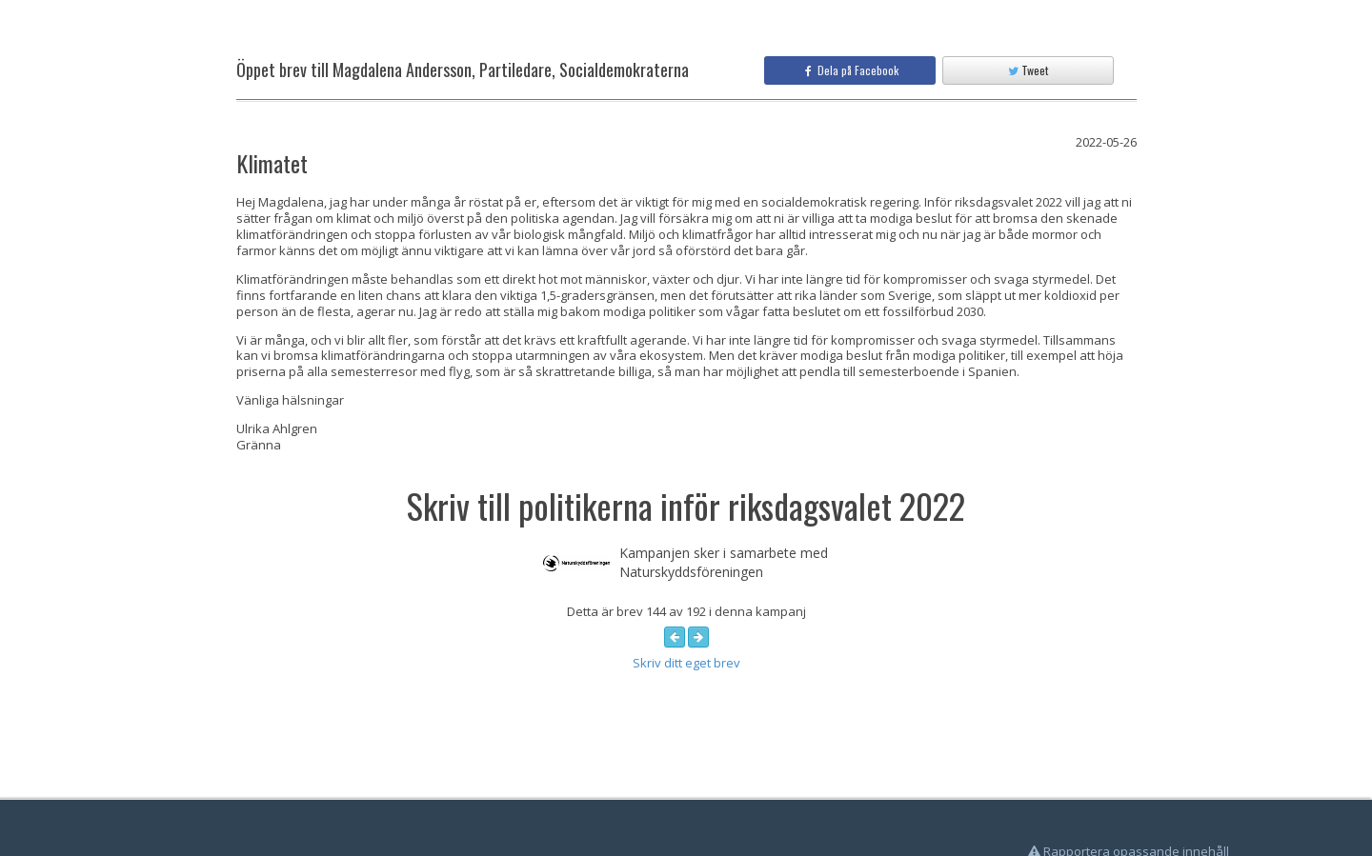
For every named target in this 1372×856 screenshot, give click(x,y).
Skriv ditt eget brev (686, 662)
